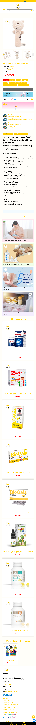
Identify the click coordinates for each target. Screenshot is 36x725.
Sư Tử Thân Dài (6, 85)
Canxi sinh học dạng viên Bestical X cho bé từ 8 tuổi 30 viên (18, 353)
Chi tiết (5, 95)
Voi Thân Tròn (12, 82)
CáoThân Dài (20, 85)
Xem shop (18, 106)
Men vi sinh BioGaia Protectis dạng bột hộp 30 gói (18, 512)
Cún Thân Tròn (24, 82)
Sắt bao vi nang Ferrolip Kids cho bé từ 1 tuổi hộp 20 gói (18, 393)
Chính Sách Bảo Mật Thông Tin (9, 700)
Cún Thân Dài (18, 82)
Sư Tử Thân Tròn (13, 85)
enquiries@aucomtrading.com (11, 691)
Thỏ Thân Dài (18, 80)
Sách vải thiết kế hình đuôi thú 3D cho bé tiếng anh (10, 660)
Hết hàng (18, 89)
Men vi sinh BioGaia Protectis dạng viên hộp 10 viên (18, 472)
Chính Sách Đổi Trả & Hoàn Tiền (9, 707)
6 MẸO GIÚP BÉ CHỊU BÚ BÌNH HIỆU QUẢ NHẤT (14, 240)
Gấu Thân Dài (6, 80)
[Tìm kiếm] (31, 11)
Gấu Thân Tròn (12, 80)
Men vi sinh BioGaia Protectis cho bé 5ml (18, 432)
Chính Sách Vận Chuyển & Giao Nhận (10, 704)
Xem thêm (18, 212)
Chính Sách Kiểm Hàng (7, 706)
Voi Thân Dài (5, 82)
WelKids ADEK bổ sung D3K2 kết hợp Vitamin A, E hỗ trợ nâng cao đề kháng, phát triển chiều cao (18, 552)
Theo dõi (18, 109)
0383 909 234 (21, 1)
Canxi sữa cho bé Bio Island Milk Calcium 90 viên (18, 630)
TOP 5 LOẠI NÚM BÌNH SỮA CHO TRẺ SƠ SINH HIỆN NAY (17, 264)
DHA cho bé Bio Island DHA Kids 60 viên (18, 591)
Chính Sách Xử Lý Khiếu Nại (8, 709)
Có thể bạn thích (18, 319)
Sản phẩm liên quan (18, 641)
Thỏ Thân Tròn (25, 80)
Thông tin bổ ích (18, 217)
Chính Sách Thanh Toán (8, 702)
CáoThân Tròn (26, 85)
